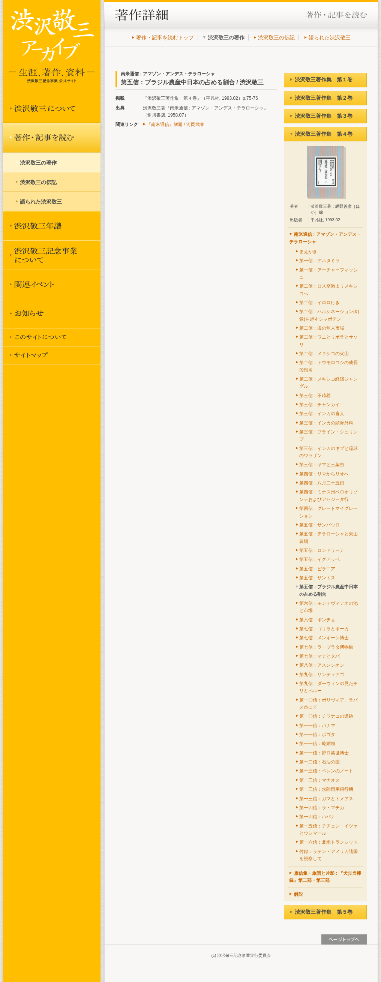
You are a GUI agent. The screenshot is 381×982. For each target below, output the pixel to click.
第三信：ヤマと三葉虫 (321, 464)
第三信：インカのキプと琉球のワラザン (328, 452)
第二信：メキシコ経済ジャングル (328, 382)
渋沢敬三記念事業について (51, 255)
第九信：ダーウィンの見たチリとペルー (328, 687)
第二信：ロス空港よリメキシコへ (328, 289)
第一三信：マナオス (319, 780)
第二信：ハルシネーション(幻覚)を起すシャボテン (329, 315)
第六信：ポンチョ (317, 619)
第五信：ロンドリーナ (321, 550)
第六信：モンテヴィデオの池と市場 (328, 607)
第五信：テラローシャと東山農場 (328, 537)
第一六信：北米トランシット (328, 842)
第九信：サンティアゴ (321, 674)
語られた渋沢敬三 (330, 37)
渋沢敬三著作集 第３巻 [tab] (321, 116)
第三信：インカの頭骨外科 (326, 423)
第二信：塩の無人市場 (321, 328)
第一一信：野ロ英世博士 (324, 753)
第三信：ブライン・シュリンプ (328, 435)
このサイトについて (51, 337)
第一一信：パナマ (317, 725)
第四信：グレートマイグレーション (328, 512)
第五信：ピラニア (317, 568)
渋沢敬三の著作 (38, 163)
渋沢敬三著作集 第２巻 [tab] (321, 98)
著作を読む (51, 137)
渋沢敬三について (51, 108)
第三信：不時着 (315, 395)
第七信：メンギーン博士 (324, 637)
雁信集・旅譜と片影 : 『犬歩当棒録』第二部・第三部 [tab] (325, 877)
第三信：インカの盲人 (321, 413)
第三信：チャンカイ (319, 404)
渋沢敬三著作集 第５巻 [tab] (321, 912)
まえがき (308, 251)
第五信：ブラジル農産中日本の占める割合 (328, 590)
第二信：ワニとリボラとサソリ (328, 340)
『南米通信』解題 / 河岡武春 (175, 124)
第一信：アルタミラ (319, 260)
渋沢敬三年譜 (51, 225)
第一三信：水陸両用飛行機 (326, 789)
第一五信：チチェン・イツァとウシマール (328, 829)
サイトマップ (51, 355)
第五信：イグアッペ (319, 559)
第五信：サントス (317, 577)
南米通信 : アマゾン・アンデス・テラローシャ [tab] (325, 238)
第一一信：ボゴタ (317, 734)
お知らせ (51, 313)
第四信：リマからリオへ (324, 474)
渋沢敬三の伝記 (276, 37)
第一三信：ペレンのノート (326, 771)
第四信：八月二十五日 (321, 483)
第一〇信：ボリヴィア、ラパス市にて (328, 703)
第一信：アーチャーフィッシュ (328, 273)
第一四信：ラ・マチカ (321, 807)
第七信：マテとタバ (319, 656)
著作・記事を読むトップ (165, 37)
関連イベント (51, 284)
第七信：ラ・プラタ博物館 (326, 647)
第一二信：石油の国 (319, 762)
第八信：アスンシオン (321, 665)
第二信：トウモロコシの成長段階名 (328, 366)
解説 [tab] (296, 894)
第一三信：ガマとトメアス (326, 798)
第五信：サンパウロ (319, 525)
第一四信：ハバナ (317, 816)
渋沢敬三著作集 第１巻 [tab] (321, 79)
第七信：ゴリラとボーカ (324, 628)
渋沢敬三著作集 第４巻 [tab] (321, 134)
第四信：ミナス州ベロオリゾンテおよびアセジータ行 (328, 495)
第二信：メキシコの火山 (324, 353)
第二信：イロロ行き (319, 302)
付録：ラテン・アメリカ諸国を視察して (328, 855)
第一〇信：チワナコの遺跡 (326, 716)
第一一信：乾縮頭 (317, 743)
